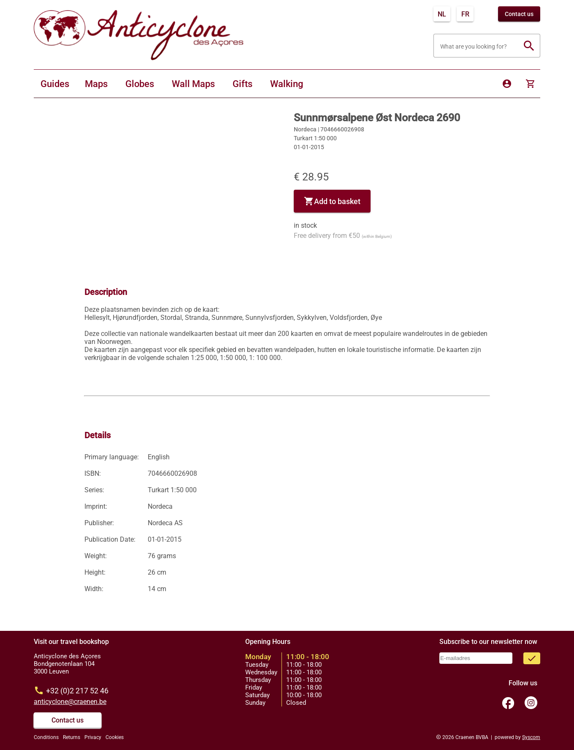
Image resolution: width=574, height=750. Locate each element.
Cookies (115, 737)
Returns (71, 737)
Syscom (531, 737)
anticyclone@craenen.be (70, 702)
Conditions (46, 737)
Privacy (92, 737)
